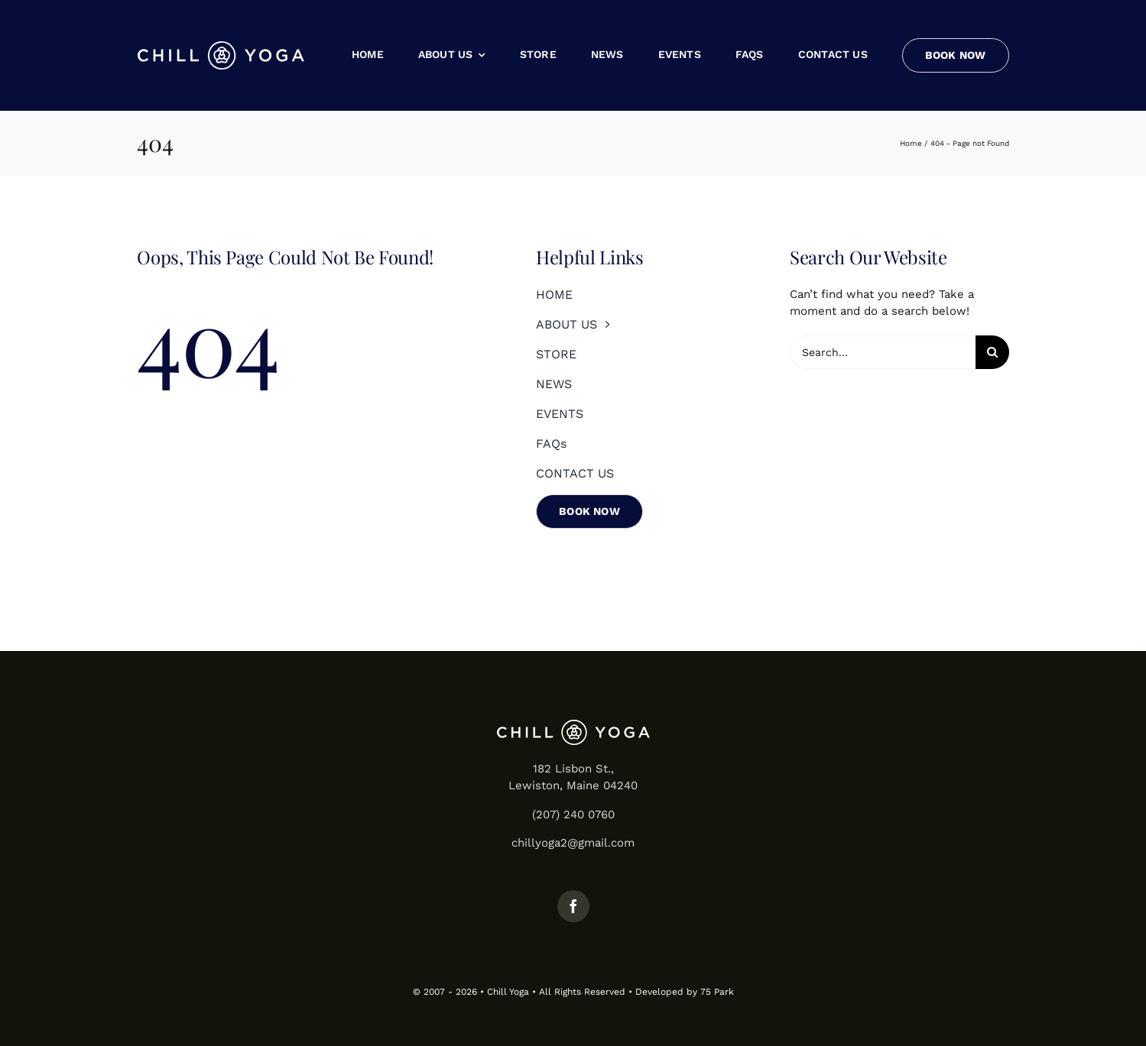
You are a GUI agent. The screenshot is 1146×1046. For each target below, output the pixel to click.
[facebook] (573, 906)
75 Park (717, 991)
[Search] (992, 352)
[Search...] (882, 352)
